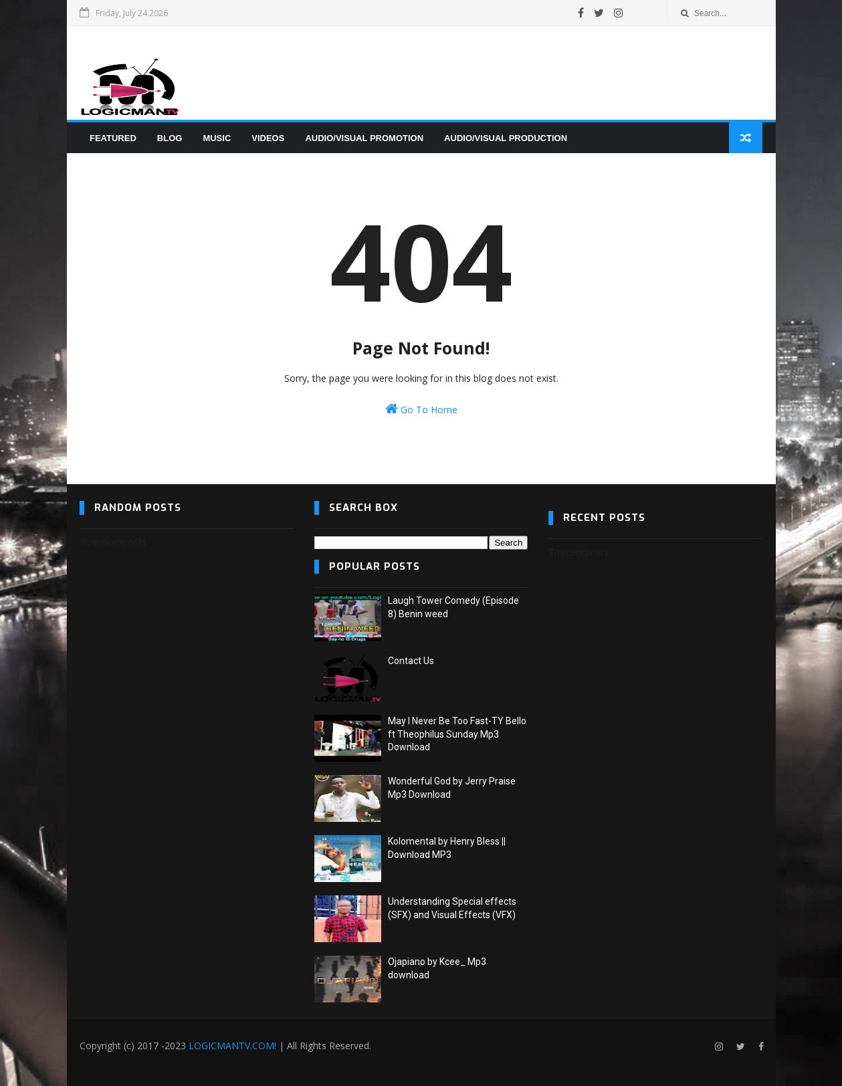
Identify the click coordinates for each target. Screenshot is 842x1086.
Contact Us (411, 660)
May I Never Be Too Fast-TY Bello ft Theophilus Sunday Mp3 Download (457, 734)
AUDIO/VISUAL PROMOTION (364, 138)
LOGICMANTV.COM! (232, 1045)
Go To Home (421, 409)
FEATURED (113, 138)
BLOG (170, 138)
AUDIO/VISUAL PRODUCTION (505, 138)
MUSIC (217, 138)
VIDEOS (267, 138)
